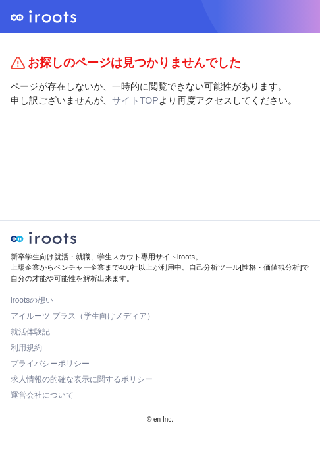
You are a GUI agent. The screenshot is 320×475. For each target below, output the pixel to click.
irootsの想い (32, 300)
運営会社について (42, 395)
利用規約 (26, 347)
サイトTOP (135, 100)
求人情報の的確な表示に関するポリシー (82, 379)
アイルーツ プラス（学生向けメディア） (83, 316)
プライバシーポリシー (50, 363)
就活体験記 (30, 331)
